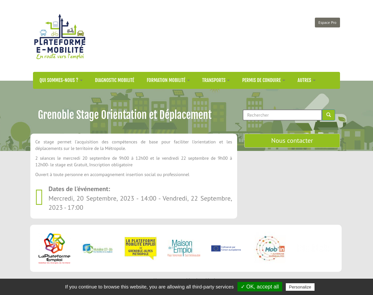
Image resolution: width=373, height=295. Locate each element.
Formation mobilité (168, 80)
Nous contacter (292, 140)
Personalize (300, 287)
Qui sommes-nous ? (61, 80)
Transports (216, 80)
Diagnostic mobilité (114, 80)
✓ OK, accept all (260, 286)
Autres (307, 80)
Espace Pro (327, 22)
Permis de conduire (263, 80)
